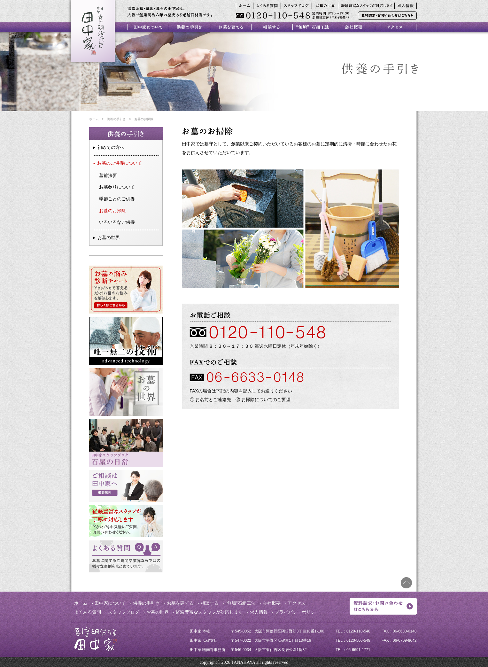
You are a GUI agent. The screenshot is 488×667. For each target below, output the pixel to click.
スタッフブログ (123, 612)
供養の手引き (116, 119)
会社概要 (272, 603)
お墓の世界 (108, 237)
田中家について (110, 603)
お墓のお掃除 (112, 210)
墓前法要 (108, 175)
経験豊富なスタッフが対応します (209, 612)
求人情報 (259, 612)
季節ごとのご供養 (117, 198)
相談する (210, 603)
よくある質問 (87, 612)
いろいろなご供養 (117, 222)
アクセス (297, 603)
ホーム (94, 119)
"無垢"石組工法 (241, 603)
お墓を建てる (180, 603)
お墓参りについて (117, 187)
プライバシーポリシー (297, 612)
